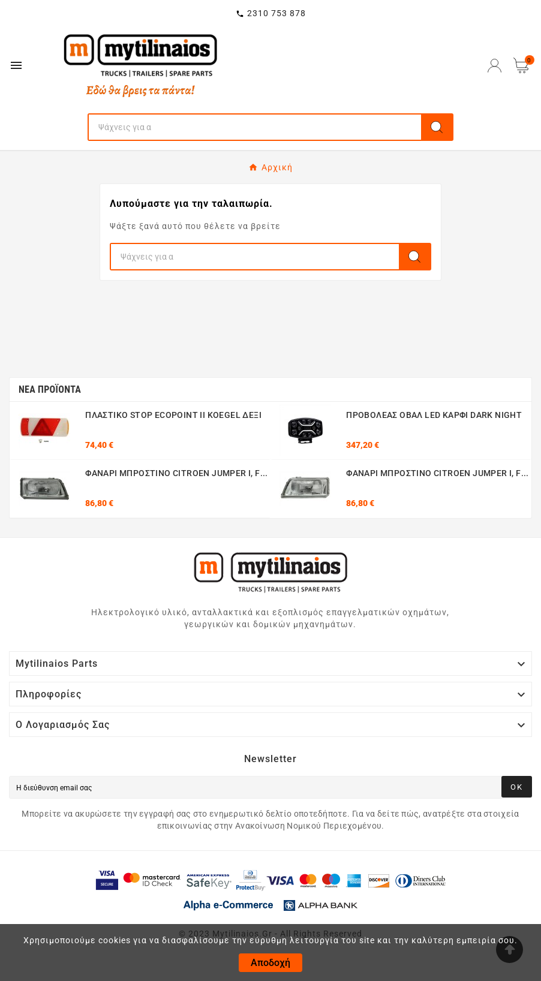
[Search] (255, 127)
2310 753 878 (276, 13)
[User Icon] (494, 66)
